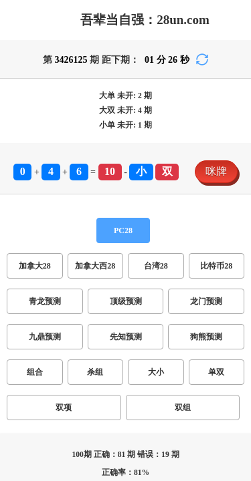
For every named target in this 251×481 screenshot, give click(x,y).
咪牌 (16, 212)
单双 (88, 281)
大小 (64, 281)
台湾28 (123, 239)
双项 (112, 281)
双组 (136, 281)
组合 (16, 281)
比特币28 (163, 239)
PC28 (17, 226)
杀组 (40, 281)
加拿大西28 (77, 239)
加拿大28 (26, 239)
